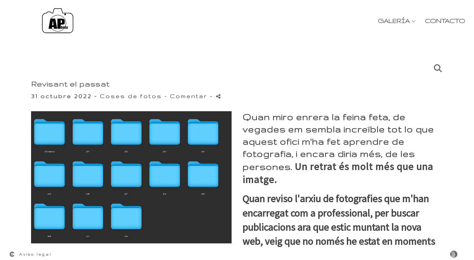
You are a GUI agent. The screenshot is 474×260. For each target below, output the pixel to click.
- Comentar (187, 96)
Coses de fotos (131, 96)
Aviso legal (35, 254)
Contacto (445, 20)
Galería (394, 20)
